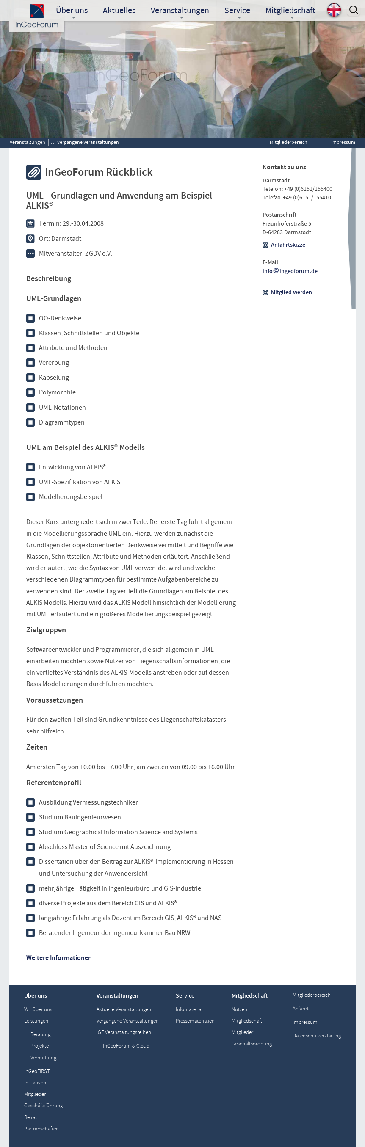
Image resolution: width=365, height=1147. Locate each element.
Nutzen (239, 1009)
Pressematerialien (195, 1021)
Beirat (30, 1117)
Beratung (40, 1034)
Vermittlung (43, 1058)
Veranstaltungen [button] (180, 11)
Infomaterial (189, 1009)
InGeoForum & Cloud (126, 1046)
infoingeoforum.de (290, 271)
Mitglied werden (291, 292)
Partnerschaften (41, 1129)
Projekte (39, 1046)
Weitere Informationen (59, 958)
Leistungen (36, 1021)
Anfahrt (301, 1009)
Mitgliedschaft (247, 1021)
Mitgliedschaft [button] (290, 11)
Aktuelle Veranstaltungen (124, 1009)
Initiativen (35, 1083)
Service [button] (237, 11)
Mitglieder (35, 1094)
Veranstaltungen (27, 142)
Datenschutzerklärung (317, 1036)
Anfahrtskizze (288, 245)
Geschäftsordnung (252, 1044)
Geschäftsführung (43, 1106)
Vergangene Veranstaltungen (88, 142)
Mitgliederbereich (288, 142)
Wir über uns (38, 1009)
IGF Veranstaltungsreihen (124, 1032)
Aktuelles (119, 10)
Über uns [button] (72, 11)
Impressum (343, 142)
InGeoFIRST (37, 1071)
